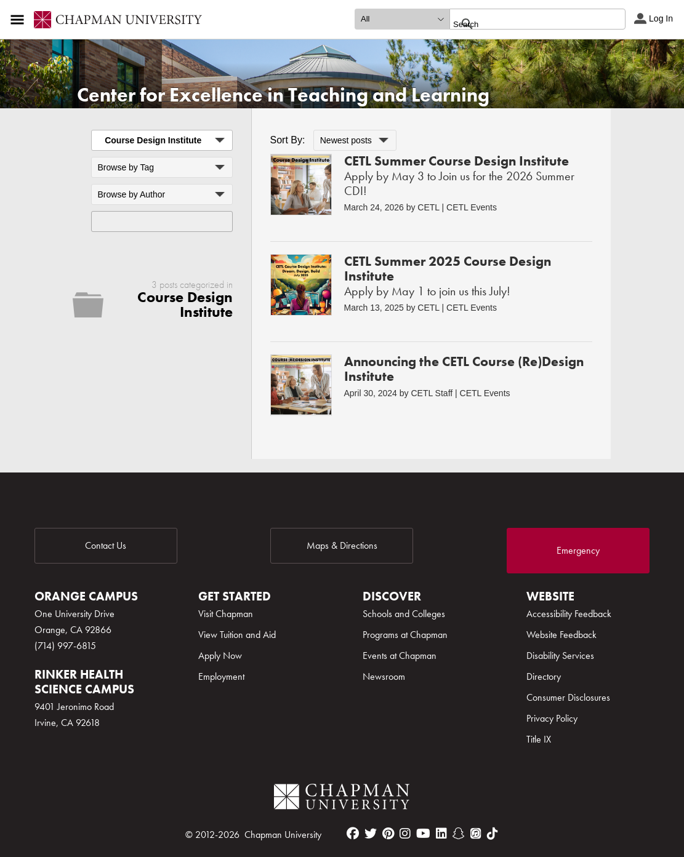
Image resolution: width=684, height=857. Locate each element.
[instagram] (405, 833)
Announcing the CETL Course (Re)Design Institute (464, 369)
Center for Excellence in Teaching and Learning (283, 95)
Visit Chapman (225, 613)
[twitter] (370, 833)
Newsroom (384, 676)
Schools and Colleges (404, 613)
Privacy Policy (551, 718)
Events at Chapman (400, 655)
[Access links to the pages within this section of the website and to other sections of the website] (19, 19)
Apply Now (220, 655)
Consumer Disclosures (568, 697)
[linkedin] (441, 833)
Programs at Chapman (405, 634)
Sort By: (287, 140)
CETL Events (471, 207)
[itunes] (475, 833)
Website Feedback (561, 634)
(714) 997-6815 (65, 645)
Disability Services (560, 655)
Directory (543, 676)
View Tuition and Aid (237, 634)
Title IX (538, 739)
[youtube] (423, 833)
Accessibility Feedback (568, 613)
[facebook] (353, 833)
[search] (524, 24)
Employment (221, 676)
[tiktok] (492, 833)
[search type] (402, 19)
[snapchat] (459, 833)
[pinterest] (388, 833)
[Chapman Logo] (341, 799)
